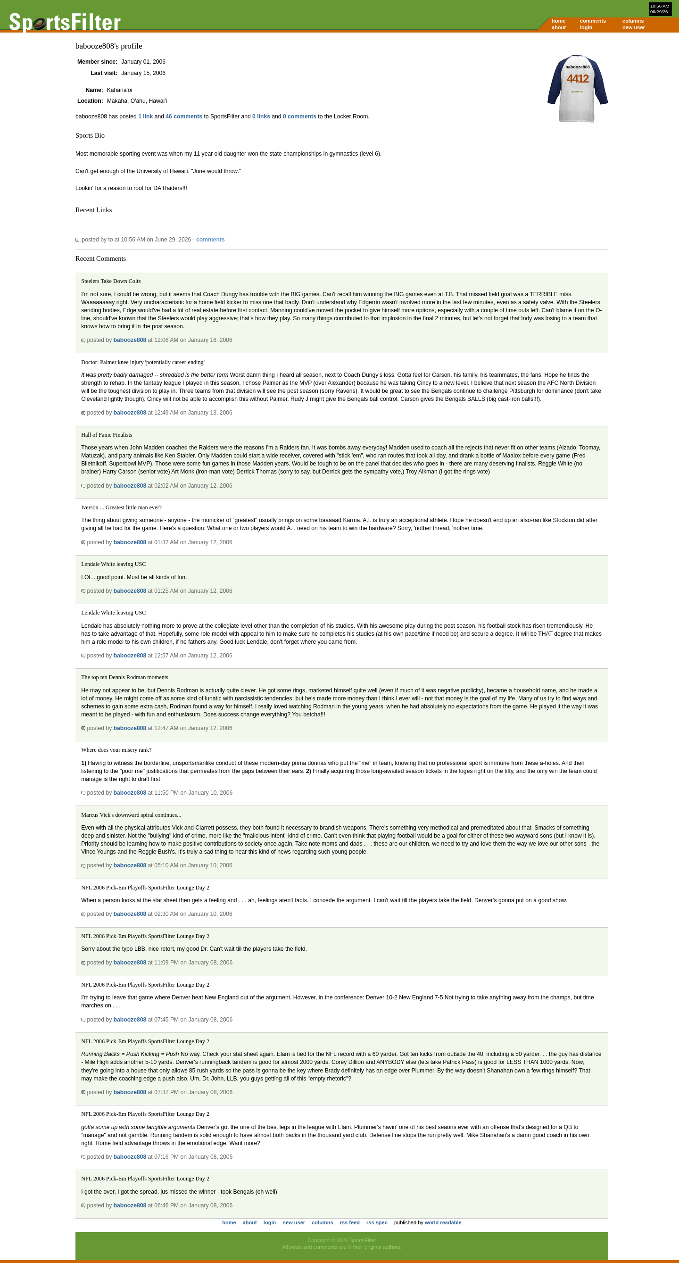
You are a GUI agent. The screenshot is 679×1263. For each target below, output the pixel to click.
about (559, 27)
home (558, 21)
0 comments (299, 116)
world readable (443, 1222)
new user (633, 27)
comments (593, 21)
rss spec (377, 1222)
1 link (145, 116)
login (586, 27)
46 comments (184, 116)
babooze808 (130, 340)
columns (633, 21)
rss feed (350, 1222)
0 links (261, 116)
